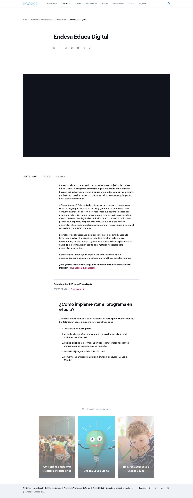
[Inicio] (25, 20)
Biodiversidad (91, 3)
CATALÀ (46, 176)
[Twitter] (66, 48)
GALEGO (60, 176)
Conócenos (52, 3)
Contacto (27, 488)
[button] (169, 3)
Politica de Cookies (53, 488)
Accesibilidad (98, 488)
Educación (66, 3)
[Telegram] (84, 48)
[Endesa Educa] (60, 20)
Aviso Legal (38, 488)
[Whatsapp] (78, 48)
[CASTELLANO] (96, 274)
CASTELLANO (30, 176)
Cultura (105, 3)
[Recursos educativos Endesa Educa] (136, 450)
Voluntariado (118, 3)
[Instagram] (167, 488)
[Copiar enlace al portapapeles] (90, 48)
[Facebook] (60, 48)
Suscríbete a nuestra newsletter (119, 488)
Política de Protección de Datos (77, 488)
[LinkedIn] (161, 488)
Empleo (78, 3)
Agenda (142, 3)
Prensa (131, 3)
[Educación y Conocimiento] (41, 20)
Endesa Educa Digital (84, 267)
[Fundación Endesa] (30, 4)
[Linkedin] (72, 48)
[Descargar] (77, 290)
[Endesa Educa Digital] (96, 450)
